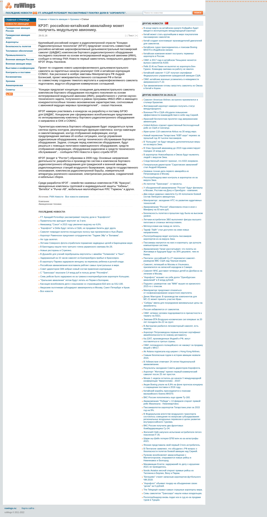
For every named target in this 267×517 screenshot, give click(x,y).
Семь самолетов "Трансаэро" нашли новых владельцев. (173, 493)
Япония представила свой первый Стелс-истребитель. (172, 445)
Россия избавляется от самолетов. (162, 309)
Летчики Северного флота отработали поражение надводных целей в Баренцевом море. (86, 243)
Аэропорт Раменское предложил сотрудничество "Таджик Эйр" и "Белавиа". (79, 235)
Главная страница (17, 20)
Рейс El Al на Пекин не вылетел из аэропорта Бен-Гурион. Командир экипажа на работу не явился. (170, 67)
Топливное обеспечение (19, 51)
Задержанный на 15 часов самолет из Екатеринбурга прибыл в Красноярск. (79, 258)
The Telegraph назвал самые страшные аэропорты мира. (173, 489)
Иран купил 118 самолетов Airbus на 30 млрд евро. (170, 131)
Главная (42, 19)
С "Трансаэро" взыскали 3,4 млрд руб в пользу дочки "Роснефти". (74, 272)
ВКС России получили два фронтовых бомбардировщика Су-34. (163, 426)
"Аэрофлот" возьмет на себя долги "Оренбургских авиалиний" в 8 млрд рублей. (169, 278)
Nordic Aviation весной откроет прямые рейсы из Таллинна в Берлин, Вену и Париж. (169, 471)
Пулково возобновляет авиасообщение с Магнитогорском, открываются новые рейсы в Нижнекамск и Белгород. (167, 457)
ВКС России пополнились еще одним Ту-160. (167, 397)
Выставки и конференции (20, 68)
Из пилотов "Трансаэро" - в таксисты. (163, 184)
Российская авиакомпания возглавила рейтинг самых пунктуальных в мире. (80, 265)
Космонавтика (13, 77)
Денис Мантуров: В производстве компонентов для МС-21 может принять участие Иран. (170, 297)
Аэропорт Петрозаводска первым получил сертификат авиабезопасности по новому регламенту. (172, 333)
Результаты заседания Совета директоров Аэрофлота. (172, 368)
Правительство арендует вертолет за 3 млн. (63, 221)
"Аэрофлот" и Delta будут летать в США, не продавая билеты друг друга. (78, 228)
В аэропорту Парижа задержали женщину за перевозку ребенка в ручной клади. (82, 261)
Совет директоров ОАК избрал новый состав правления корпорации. (76, 269)
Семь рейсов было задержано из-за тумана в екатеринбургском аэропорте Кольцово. (85, 276)
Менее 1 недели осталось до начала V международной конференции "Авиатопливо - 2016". (172, 379)
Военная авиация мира (18, 63)
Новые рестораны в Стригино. (56, 250)
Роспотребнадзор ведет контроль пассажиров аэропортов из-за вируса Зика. (167, 237)
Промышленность (16, 55)
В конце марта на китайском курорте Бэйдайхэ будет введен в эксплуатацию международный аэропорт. (171, 29)
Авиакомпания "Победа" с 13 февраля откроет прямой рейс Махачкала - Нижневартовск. (172, 402)
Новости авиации (17, 24)
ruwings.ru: (10, 508)
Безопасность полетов (18, 46)
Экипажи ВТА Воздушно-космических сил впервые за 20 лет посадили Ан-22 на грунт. (173, 320)
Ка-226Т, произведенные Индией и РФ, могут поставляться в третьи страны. (167, 339)
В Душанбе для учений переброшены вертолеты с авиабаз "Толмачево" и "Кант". (82, 254)
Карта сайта (28, 508)
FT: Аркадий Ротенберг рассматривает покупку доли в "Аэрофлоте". (82, 13)
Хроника (10, 81)
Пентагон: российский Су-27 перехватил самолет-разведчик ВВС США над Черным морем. (170, 259)
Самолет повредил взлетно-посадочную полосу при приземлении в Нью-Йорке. (81, 232)
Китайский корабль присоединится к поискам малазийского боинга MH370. (167, 392)
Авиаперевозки (14, 85)
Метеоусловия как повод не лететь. (162, 226)
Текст (131, 35)
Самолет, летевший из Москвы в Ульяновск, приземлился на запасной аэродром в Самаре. (168, 265)
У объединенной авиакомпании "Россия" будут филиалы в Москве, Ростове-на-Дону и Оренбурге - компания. (173, 189)
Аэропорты (12, 42)
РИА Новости (56, 196)
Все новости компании (77, 196)
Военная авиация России (20, 59)
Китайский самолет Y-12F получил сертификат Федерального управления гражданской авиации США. (172, 74)
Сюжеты (10, 89)
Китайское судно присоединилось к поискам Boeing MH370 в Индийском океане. (170, 48)
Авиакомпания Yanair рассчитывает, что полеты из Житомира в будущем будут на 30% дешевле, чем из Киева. (171, 251)
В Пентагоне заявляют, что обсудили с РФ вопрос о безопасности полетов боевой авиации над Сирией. (171, 449)
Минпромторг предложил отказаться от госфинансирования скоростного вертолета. (168, 291)
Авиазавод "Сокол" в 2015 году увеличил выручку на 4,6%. (70, 224)
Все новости (46, 291)
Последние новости (19, 13)
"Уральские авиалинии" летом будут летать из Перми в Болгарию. (74, 280)
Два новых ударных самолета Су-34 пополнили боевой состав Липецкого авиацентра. (172, 195)
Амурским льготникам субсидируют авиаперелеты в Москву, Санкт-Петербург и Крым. (85, 287)
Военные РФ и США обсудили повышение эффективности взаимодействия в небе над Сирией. (171, 113)
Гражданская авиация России (18, 29)
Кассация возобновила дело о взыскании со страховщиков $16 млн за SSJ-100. (81, 284)
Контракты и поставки (18, 72)
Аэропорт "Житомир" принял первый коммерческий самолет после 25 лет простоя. (170, 372)
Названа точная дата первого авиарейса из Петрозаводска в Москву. (166, 172)
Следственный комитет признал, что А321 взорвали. (171, 161)
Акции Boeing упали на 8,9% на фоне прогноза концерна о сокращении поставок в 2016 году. (173, 385)
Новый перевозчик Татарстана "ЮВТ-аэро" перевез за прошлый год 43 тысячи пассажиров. (172, 136)
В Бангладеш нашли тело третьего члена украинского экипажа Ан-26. (76, 246)
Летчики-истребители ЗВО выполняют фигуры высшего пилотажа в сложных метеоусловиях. (172, 220)
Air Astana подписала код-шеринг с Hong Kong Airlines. (172, 351)
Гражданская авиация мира (18, 36)
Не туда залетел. (49, 239)
